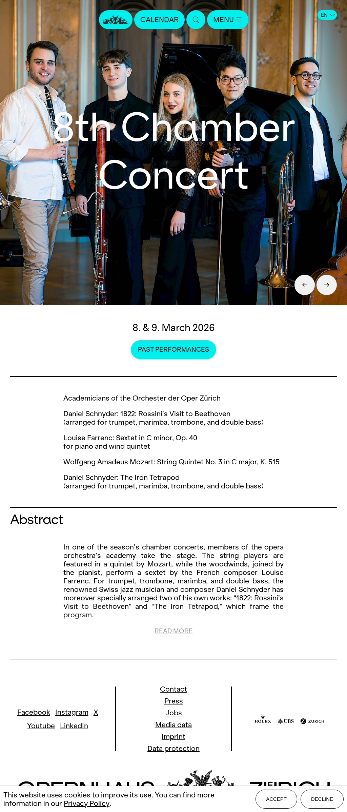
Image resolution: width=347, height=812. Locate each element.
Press (173, 701)
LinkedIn (74, 726)
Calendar (159, 19)
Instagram (71, 712)
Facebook (33, 712)
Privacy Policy (86, 803)
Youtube (41, 726)
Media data (173, 725)
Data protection (173, 748)
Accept (276, 799)
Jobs (173, 713)
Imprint (173, 736)
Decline (322, 799)
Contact (173, 689)
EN (328, 15)
